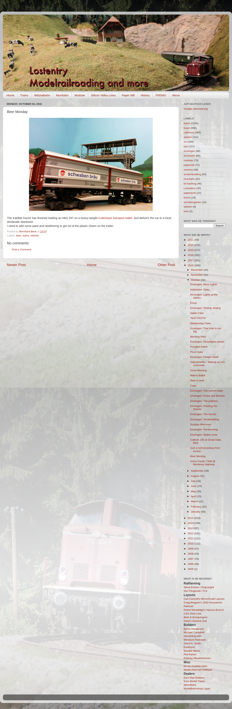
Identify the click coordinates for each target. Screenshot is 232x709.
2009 (191, 548)
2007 (191, 558)
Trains (24, 95)
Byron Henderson (194, 628)
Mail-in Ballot (197, 375)
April (194, 496)
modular (188, 160)
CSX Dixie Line (192, 613)
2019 (191, 250)
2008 (191, 553)
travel (187, 128)
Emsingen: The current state (206, 390)
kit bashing (190, 183)
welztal (34, 235)
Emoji (193, 303)
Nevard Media (192, 650)
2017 (191, 260)
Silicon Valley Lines (103, 95)
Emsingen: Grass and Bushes (207, 395)
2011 (191, 538)
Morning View (198, 336)
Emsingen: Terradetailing (204, 419)
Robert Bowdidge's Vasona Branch (204, 609)
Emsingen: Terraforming (204, 429)
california (189, 132)
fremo (187, 197)
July (193, 481)
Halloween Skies (200, 289)
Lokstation (190, 188)
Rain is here (197, 380)
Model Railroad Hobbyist (198, 669)
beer (18, 235)
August (195, 476)
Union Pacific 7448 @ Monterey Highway (202, 463)
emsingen (189, 151)
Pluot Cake (196, 352)
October (196, 279)
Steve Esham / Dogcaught (199, 587)
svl (185, 141)
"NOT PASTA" (198, 318)
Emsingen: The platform (204, 401)
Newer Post (16, 265)
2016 (191, 265)
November (197, 274)
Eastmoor (189, 647)
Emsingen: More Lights (203, 284)
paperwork (190, 192)
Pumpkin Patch (199, 346)
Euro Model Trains (194, 681)
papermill (189, 165)
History (145, 95)
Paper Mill (128, 95)
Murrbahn (62, 95)
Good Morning (198, 370)
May (193, 491)
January (196, 511)
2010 (191, 543)
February (196, 506)
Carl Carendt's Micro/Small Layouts (204, 598)
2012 (191, 533)
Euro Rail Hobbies (194, 677)
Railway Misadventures (197, 658)
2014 (191, 523)
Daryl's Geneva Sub (195, 620)
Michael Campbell (194, 632)
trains (26, 235)
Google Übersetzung (196, 108)
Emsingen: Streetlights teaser (207, 341)
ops (186, 146)
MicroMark (190, 684)
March (195, 501)
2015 (191, 518)
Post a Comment (21, 249)
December (197, 269)
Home (10, 95)
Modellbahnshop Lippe (197, 688)
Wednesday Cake (200, 323)
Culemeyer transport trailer (115, 218)
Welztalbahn (42, 95)
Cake (193, 385)
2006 (191, 564)
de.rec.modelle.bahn (195, 666)
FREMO (161, 95)
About (176, 95)
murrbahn (189, 178)
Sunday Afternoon (200, 424)
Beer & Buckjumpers (195, 617)
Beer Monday (198, 456)
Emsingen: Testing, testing (205, 308)
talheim (188, 206)
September (197, 470)
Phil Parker (190, 654)
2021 (191, 239)
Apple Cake (197, 313)
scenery (188, 169)
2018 (191, 255)
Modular (79, 95)
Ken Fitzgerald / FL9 (195, 590)
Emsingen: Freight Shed (204, 357)
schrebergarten (192, 202)
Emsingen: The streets (203, 414)
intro (186, 211)
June (194, 486)
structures (189, 155)
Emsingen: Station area (203, 434)
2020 (191, 245)
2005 (191, 569)
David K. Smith (192, 643)
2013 (191, 528)
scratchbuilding (192, 174)
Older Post (166, 265)
